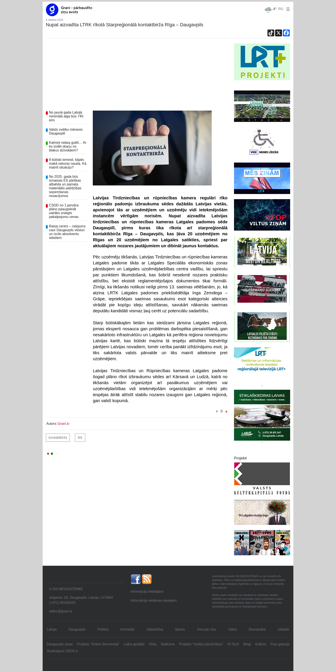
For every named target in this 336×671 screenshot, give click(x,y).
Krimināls (127, 629)
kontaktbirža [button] (58, 437)
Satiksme (168, 644)
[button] (287, 9)
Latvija (52, 629)
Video (232, 629)
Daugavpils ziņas (60, 644)
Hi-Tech (233, 644)
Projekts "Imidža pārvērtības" (201, 644)
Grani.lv (63, 423)
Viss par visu (206, 629)
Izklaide (283, 629)
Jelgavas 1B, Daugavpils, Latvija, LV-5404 (81, 597)
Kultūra (260, 644)
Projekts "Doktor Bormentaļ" (98, 644)
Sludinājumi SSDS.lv (62, 651)
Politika (103, 629)
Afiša (152, 644)
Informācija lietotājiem (147, 591)
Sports (180, 629)
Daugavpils (77, 629)
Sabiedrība (154, 629)
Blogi (247, 644)
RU (280, 9)
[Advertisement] (137, 75)
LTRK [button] (80, 437)
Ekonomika (257, 629)
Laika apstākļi (134, 644)
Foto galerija (279, 644)
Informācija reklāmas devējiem (153, 600)
